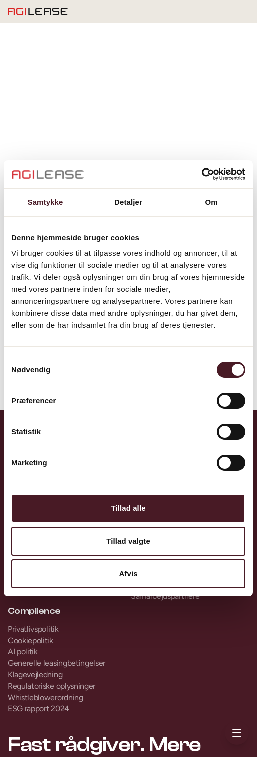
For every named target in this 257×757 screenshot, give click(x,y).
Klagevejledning (35, 675)
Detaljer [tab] (128, 202)
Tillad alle (128, 508)
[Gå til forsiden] (38, 12)
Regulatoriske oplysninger (52, 686)
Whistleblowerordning (46, 697)
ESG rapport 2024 (39, 709)
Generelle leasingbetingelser (57, 663)
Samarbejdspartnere (165, 596)
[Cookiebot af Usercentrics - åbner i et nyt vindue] (202, 174)
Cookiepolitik (31, 641)
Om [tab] (211, 202)
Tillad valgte (128, 541)
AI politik (23, 651)
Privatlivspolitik (33, 629)
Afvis (128, 574)
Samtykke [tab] (46, 202)
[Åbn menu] (237, 733)
